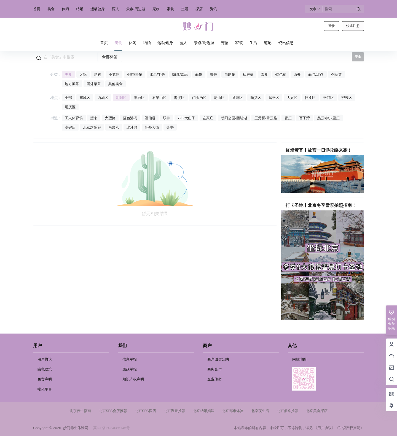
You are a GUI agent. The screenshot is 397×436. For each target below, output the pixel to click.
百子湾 (304, 118)
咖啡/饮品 (180, 74)
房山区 (219, 98)
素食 (264, 74)
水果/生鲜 (157, 74)
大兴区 (292, 98)
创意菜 (336, 74)
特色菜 (280, 74)
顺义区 (255, 98)
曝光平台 (44, 389)
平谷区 (328, 98)
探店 (199, 9)
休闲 (65, 9)
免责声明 (44, 379)
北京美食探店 (317, 411)
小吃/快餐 (134, 74)
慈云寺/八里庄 (328, 118)
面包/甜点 (316, 74)
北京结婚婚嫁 (203, 411)
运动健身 (97, 9)
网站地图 (299, 359)
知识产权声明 (133, 379)
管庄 (288, 118)
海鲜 (213, 74)
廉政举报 (129, 369)
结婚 (79, 9)
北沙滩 (132, 127)
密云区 (346, 98)
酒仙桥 (150, 118)
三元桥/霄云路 (265, 118)
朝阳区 (121, 98)
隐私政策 (44, 369)
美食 (51, 9)
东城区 (84, 98)
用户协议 (44, 359)
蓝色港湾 (130, 118)
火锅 (83, 74)
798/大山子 (186, 118)
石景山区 (159, 98)
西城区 (103, 98)
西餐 (297, 74)
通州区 (237, 98)
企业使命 (214, 379)
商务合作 (214, 369)
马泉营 (113, 127)
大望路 (110, 118)
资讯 (213, 9)
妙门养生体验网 (74, 428)
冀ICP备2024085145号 (111, 428)
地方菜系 (72, 84)
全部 (68, 98)
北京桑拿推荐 (287, 411)
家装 (170, 9)
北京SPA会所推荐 (113, 411)
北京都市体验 (232, 411)
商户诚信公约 (218, 359)
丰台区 (139, 98)
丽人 (115, 9)
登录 (331, 26)
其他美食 (115, 84)
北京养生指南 (80, 411)
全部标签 (109, 57)
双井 (166, 118)
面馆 (198, 74)
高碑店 (70, 127)
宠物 (156, 9)
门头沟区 (199, 98)
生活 (184, 9)
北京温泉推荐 (174, 411)
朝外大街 (152, 127)
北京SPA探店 (145, 411)
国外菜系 (94, 84)
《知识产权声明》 (349, 428)
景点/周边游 (135, 9)
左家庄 (208, 118)
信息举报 (129, 359)
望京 (93, 118)
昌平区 (274, 98)
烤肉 (97, 74)
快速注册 (353, 26)
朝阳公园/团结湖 (234, 118)
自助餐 (229, 74)
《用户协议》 (324, 428)
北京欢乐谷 (92, 127)
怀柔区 (310, 98)
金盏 (170, 127)
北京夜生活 (260, 411)
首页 (36, 9)
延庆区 (70, 107)
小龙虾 (114, 74)
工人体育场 (74, 118)
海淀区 (179, 98)
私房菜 (248, 74)
